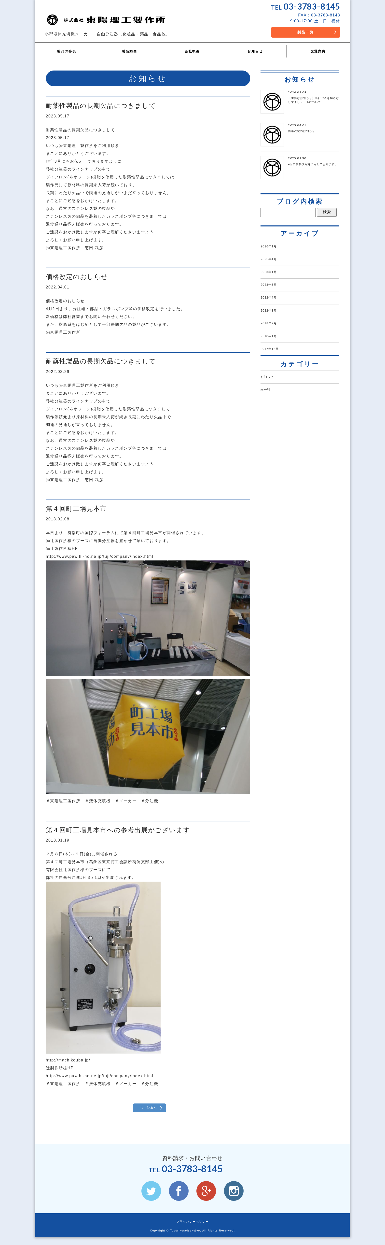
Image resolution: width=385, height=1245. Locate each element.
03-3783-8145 (307, 7)
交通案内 (318, 52)
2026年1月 (271, 248)
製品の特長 (67, 52)
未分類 (267, 407)
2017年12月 (273, 363)
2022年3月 (271, 320)
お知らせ (255, 52)
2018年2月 (271, 334)
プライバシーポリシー (192, 1229)
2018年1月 (271, 348)
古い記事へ (148, 1109)
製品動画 (129, 52)
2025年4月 (271, 262)
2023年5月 (271, 291)
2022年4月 (271, 305)
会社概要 (192, 52)
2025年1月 (271, 276)
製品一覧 (301, 34)
